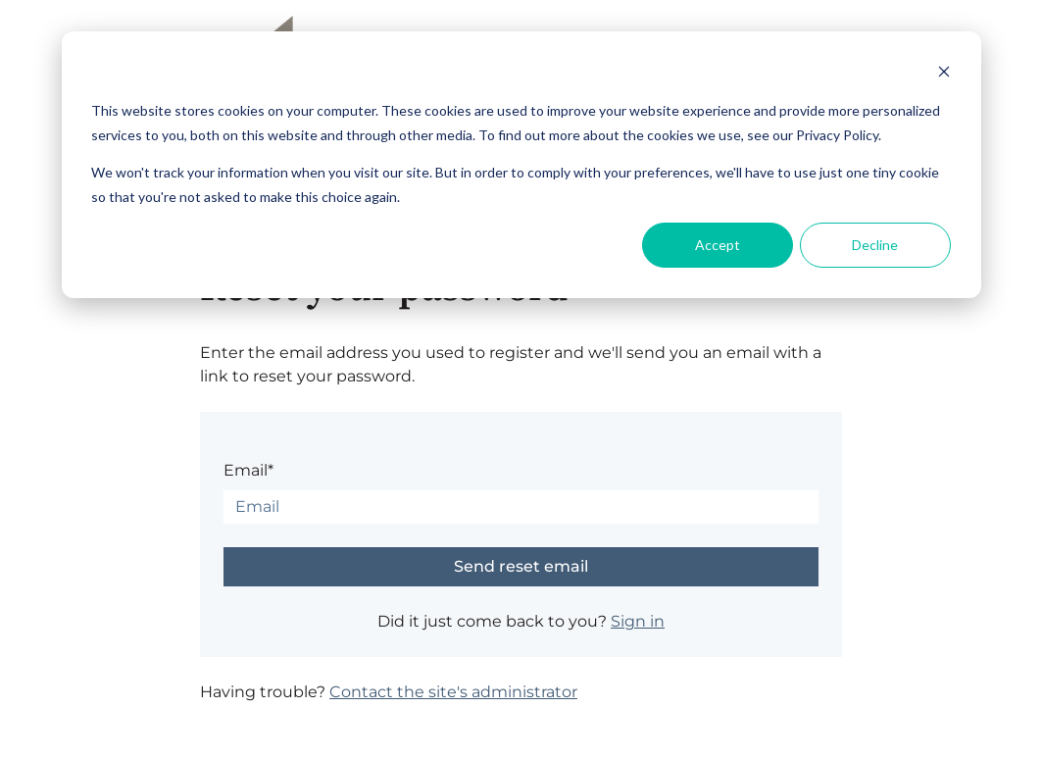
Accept (717, 244)
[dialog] (521, 164)
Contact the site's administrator (453, 692)
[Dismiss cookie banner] (944, 74)
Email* (248, 470)
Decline (875, 244)
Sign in (638, 621)
